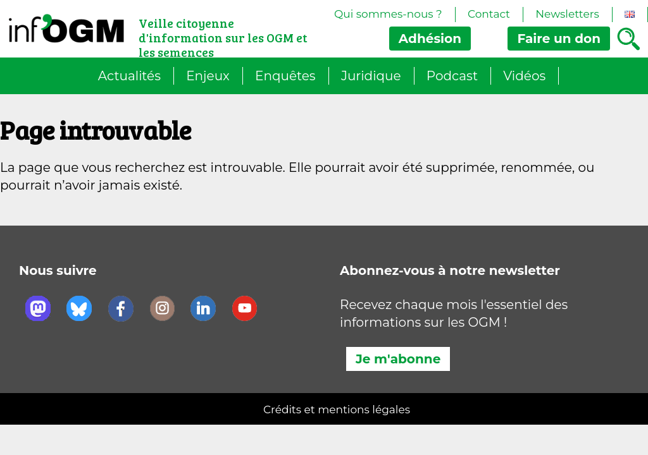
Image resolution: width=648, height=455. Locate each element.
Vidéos (524, 75)
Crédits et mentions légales (336, 409)
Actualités (129, 75)
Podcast (452, 75)
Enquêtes (285, 75)
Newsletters (567, 14)
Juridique (371, 75)
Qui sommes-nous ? (388, 14)
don (559, 38)
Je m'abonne (398, 359)
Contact (489, 14)
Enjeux (208, 75)
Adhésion (430, 38)
